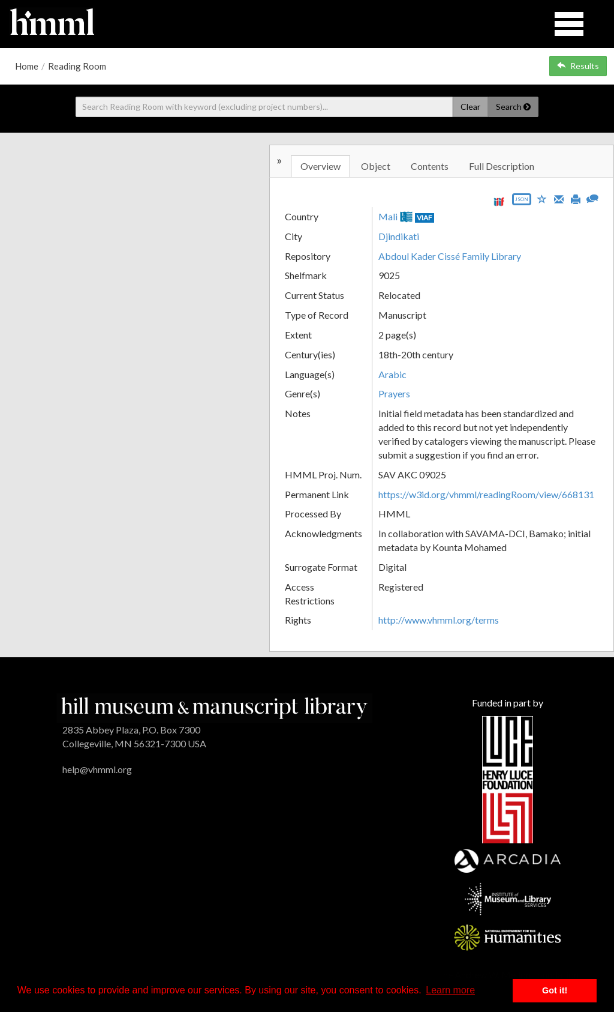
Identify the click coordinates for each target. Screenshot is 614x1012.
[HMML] (214, 706)
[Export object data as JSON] (521, 202)
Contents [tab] (430, 166)
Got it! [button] (554, 990)
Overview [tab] (320, 166)
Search (513, 106)
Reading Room (77, 66)
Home (26, 66)
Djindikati (398, 236)
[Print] (575, 198)
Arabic (392, 374)
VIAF (424, 217)
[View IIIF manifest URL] (499, 201)
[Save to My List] (542, 198)
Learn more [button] (450, 990)
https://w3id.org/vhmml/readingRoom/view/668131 (486, 494)
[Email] (559, 198)
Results (578, 66)
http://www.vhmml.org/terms (438, 619)
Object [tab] (375, 166)
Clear (470, 106)
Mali (388, 216)
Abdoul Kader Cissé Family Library (449, 256)
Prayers (394, 393)
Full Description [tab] (501, 166)
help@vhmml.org (97, 769)
